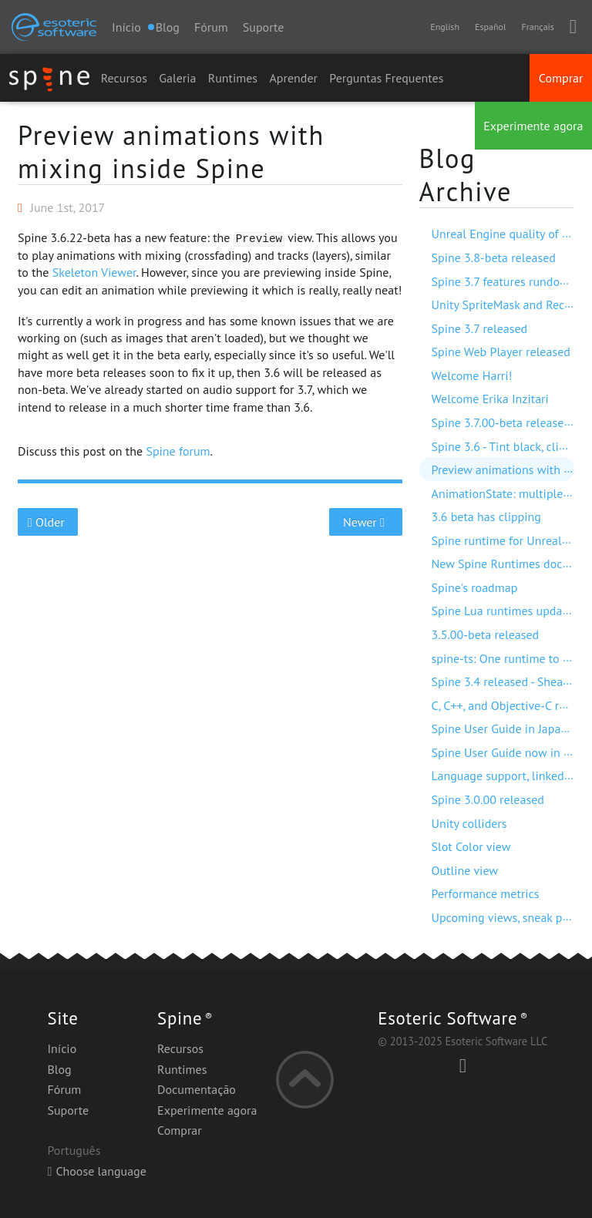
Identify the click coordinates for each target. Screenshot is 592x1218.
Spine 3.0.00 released (488, 799)
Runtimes (232, 78)
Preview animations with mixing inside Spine (171, 151)
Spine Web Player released (501, 351)
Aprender (293, 78)
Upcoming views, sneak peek (506, 917)
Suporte (263, 27)
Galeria (177, 78)
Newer (365, 522)
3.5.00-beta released (486, 634)
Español (490, 26)
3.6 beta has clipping (486, 516)
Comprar (561, 78)
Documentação (196, 1089)
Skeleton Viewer (94, 272)
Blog (59, 1069)
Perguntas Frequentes (386, 78)
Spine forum (178, 451)
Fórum (211, 27)
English (444, 26)
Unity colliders (469, 823)
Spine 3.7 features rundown (504, 281)
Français (537, 26)
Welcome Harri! (472, 375)
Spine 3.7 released (480, 328)
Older (48, 522)
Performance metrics (486, 893)
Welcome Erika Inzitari (490, 398)
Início (126, 27)
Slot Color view (471, 846)
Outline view (465, 870)
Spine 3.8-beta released (494, 257)
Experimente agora (533, 125)
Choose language (96, 1171)
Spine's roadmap (475, 587)
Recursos (124, 78)
